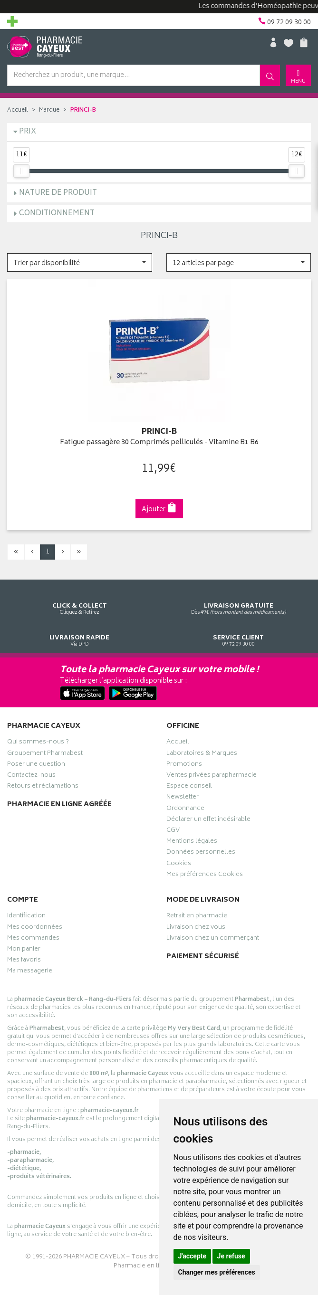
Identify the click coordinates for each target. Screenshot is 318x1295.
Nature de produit (58, 193)
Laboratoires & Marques (201, 754)
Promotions (184, 765)
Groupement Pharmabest (45, 754)
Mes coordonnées (34, 928)
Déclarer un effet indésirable (208, 820)
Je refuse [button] (231, 1256)
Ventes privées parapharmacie (211, 776)
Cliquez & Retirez (79, 600)
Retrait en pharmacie (196, 917)
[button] (79, 262)
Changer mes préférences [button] (216, 1272)
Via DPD (79, 632)
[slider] (21, 171)
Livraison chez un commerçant (212, 939)
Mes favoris (24, 961)
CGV (173, 831)
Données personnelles (200, 853)
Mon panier (23, 950)
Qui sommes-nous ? (38, 743)
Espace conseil (189, 787)
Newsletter (182, 798)
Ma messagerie (29, 972)
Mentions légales (191, 842)
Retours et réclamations (42, 787)
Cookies (178, 864)
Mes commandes (33, 939)
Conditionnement (57, 213)
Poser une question (36, 765)
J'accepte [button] (192, 1256)
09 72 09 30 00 (238, 632)
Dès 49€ (238, 600)
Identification (26, 917)
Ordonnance (185, 809)
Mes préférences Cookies (204, 875)
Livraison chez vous (195, 928)
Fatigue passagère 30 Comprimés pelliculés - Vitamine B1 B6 (159, 443)
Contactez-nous (31, 776)
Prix (27, 131)
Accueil (17, 110)
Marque (49, 110)
